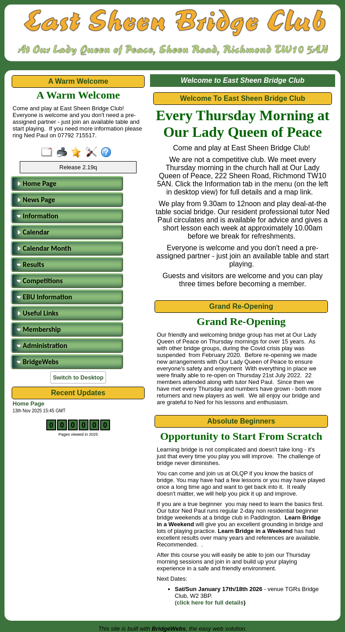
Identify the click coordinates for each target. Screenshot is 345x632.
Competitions (40, 280)
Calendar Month (44, 248)
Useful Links (37, 313)
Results (30, 264)
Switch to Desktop (78, 377)
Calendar (33, 232)
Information (37, 216)
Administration (42, 345)
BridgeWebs (37, 361)
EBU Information (44, 297)
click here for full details (210, 602)
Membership (39, 329)
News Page (36, 199)
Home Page (37, 183)
